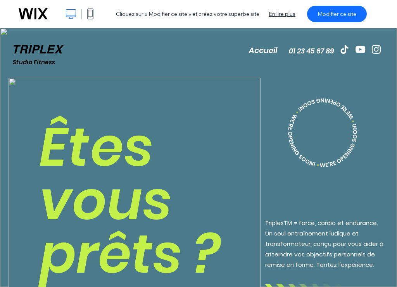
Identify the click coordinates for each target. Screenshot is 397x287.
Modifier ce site (337, 13)
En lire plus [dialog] (282, 13)
